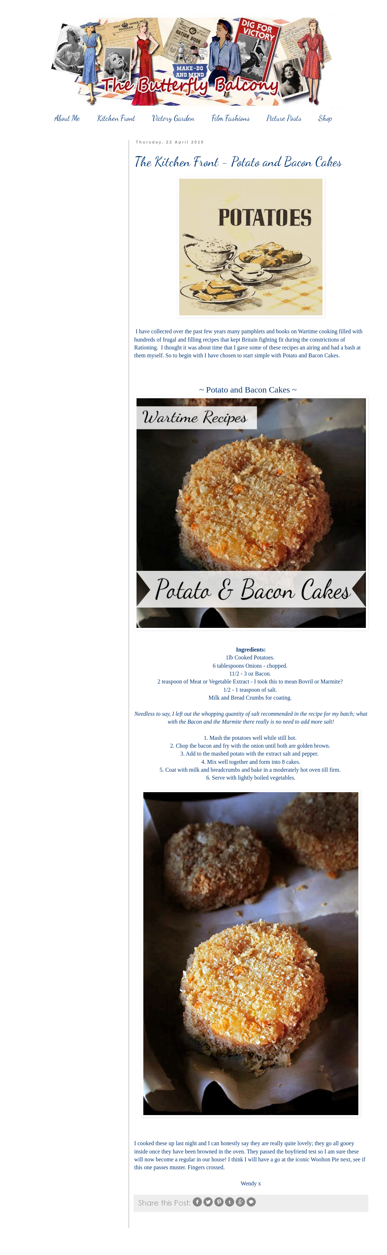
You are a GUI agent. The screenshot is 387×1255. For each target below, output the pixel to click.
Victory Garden (173, 118)
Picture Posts (284, 118)
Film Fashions (230, 118)
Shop (325, 118)
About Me (67, 118)
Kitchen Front (116, 118)
